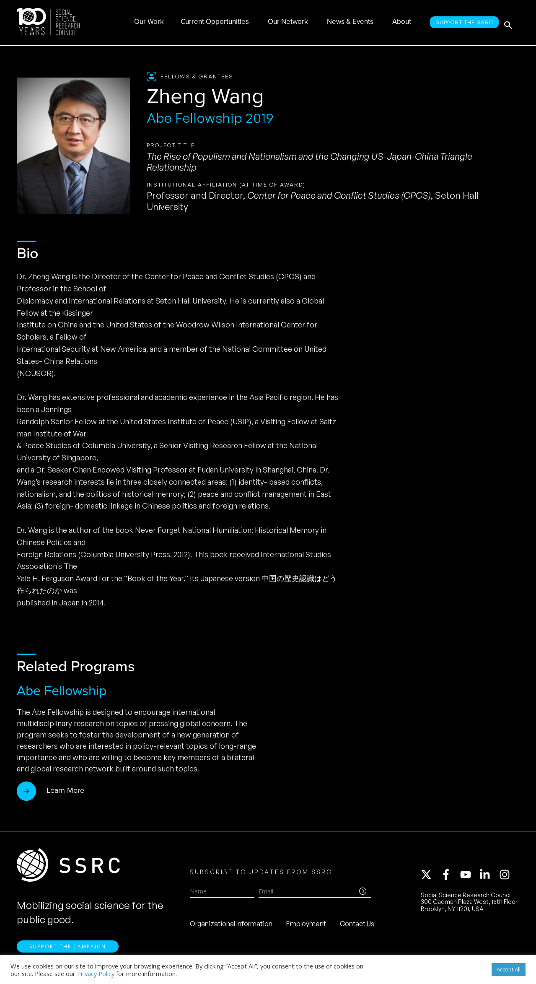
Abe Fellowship (61, 690)
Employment (306, 926)
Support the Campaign (67, 950)
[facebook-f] (449, 876)
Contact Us (357, 926)
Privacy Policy (95, 973)
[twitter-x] (430, 876)
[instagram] (506, 876)
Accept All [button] (508, 969)
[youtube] (469, 876)
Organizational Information (231, 926)
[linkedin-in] (488, 876)
